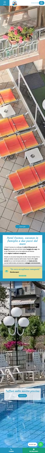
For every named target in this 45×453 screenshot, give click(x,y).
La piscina (22, 395)
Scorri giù (22, 226)
